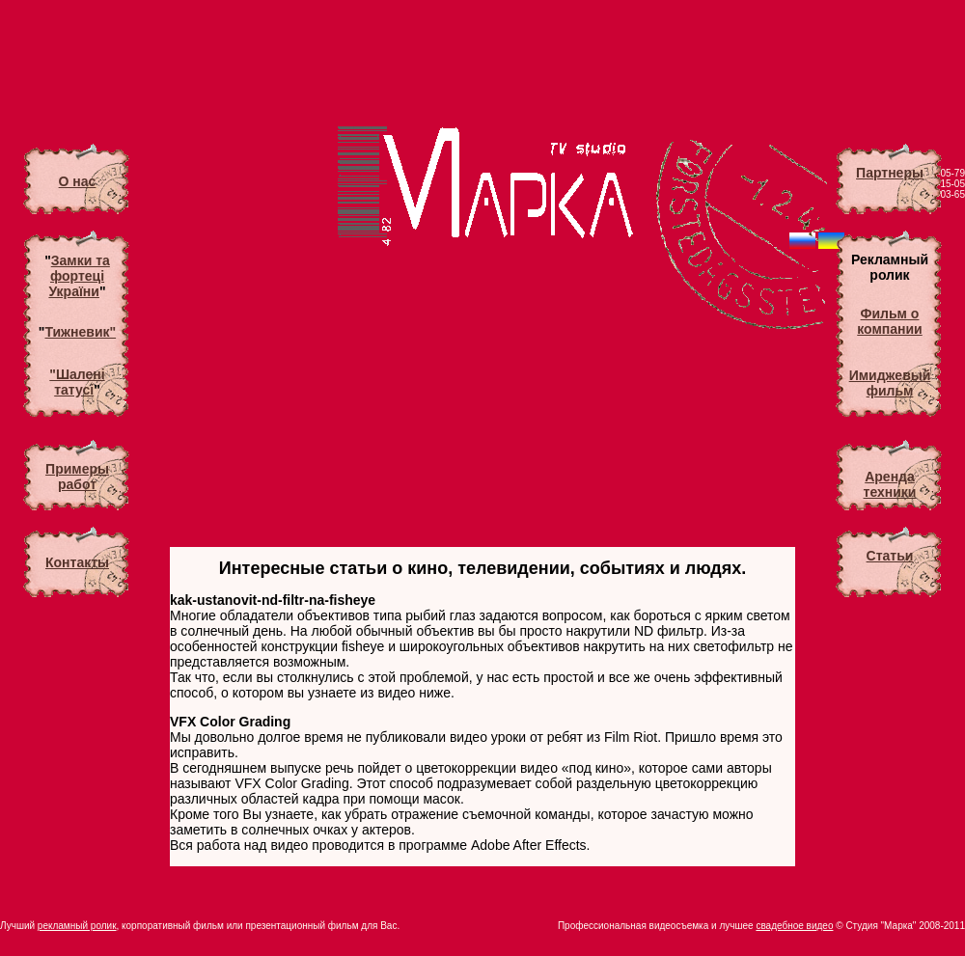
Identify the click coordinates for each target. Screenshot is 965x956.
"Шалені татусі (76, 382)
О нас (77, 181)
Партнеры (890, 172)
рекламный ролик (77, 925)
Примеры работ (77, 476)
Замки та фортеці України (78, 276)
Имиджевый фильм (890, 383)
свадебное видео (794, 925)
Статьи (890, 555)
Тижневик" (80, 332)
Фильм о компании (889, 321)
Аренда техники (890, 484)
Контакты (77, 562)
